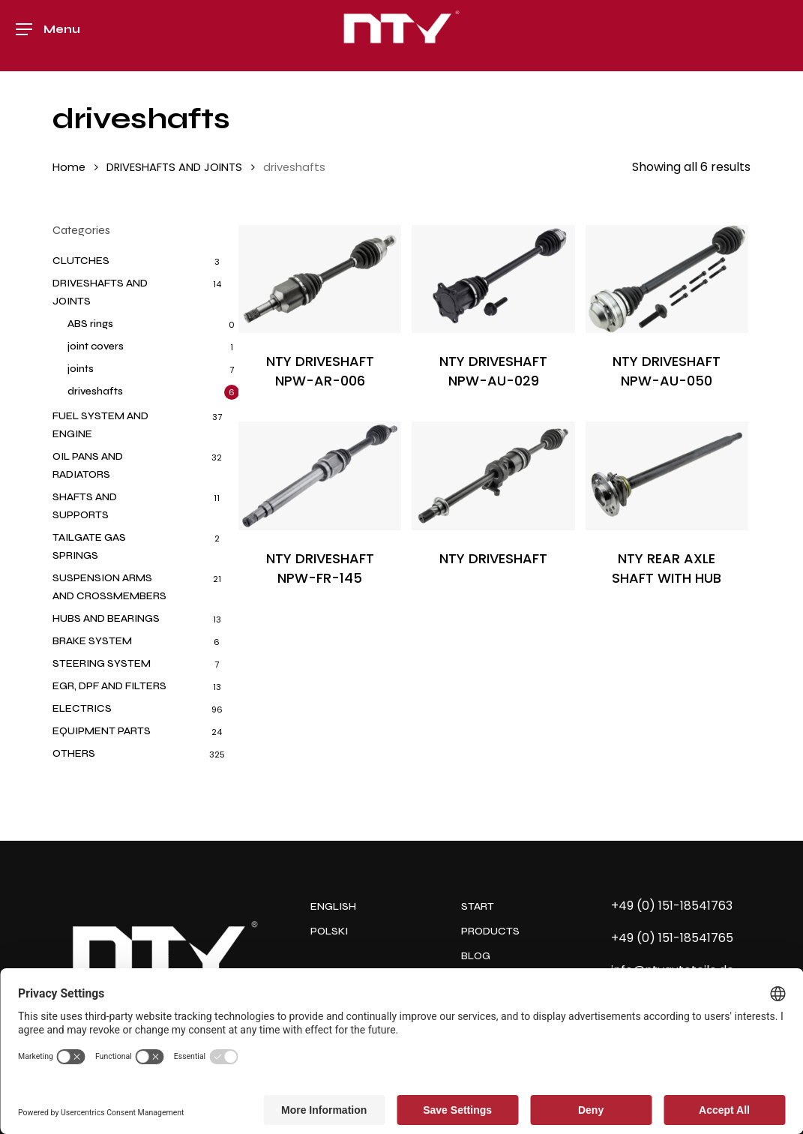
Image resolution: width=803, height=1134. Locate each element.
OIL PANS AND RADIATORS (87, 465)
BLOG (475, 956)
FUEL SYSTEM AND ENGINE (100, 425)
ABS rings (90, 323)
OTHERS (73, 753)
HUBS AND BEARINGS (106, 618)
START (477, 906)
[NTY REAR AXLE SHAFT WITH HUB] (667, 476)
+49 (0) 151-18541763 (672, 905)
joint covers (95, 346)
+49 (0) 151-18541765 (672, 937)
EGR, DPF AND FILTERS (109, 686)
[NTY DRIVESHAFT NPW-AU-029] (493, 279)
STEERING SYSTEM (101, 663)
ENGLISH (333, 906)
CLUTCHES (80, 260)
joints (80, 368)
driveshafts (95, 391)
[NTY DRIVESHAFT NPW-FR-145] (319, 476)
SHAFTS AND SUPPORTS (84, 505)
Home (68, 167)
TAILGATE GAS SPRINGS (89, 546)
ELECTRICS (82, 708)
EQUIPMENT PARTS (101, 730)
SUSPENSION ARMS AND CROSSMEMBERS (109, 587)
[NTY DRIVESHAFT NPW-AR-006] (319, 279)
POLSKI (329, 931)
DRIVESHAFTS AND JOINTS (174, 167)
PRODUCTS (490, 931)
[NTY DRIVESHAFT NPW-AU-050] (667, 279)
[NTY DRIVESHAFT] (493, 476)
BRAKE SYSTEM (92, 640)
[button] (48, 36)
